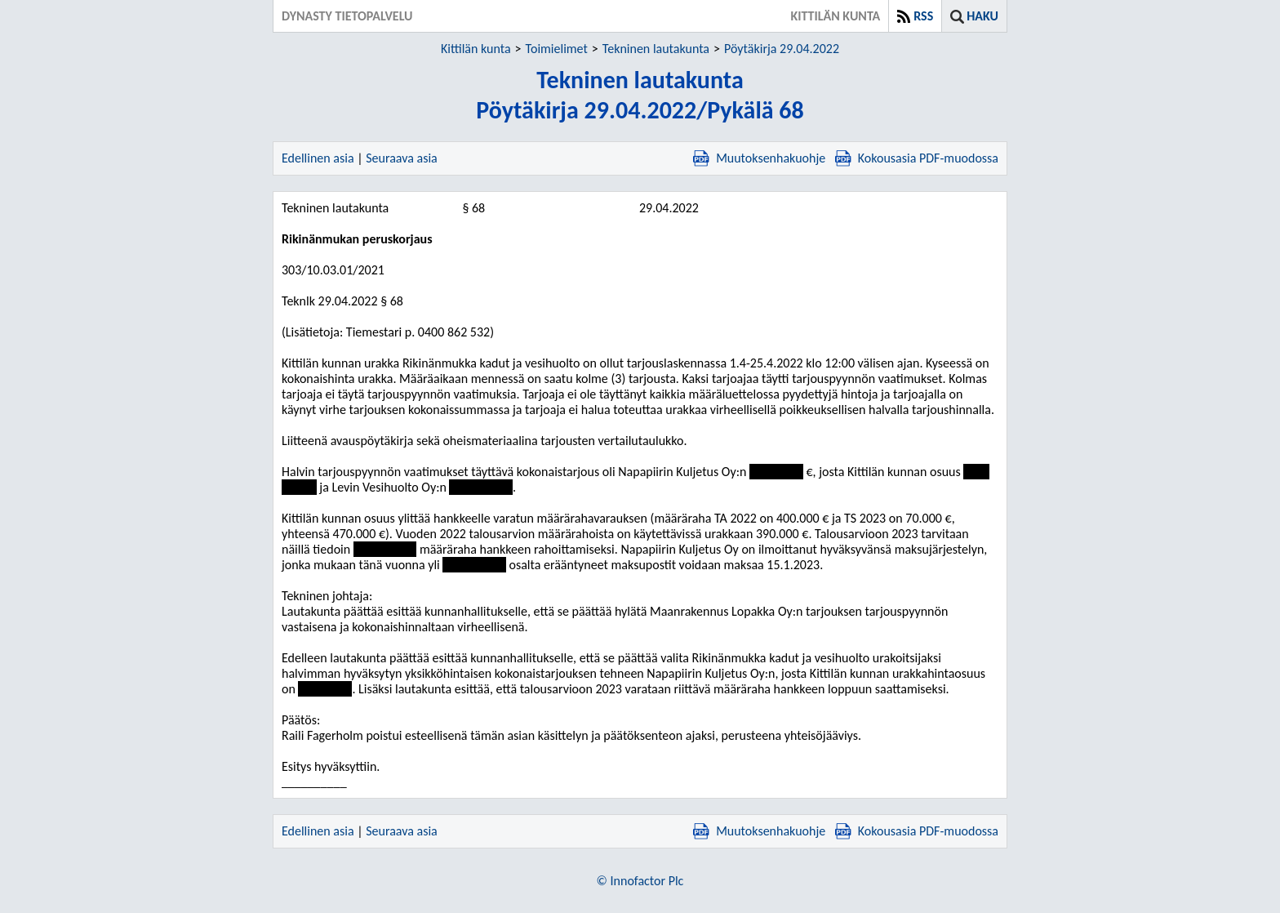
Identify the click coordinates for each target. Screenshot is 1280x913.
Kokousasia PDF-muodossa (916, 158)
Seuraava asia (402, 158)
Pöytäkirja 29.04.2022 (781, 48)
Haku (982, 16)
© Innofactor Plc (640, 881)
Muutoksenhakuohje (759, 158)
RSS (923, 16)
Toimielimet (557, 48)
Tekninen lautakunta (655, 48)
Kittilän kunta (476, 48)
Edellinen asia (318, 158)
